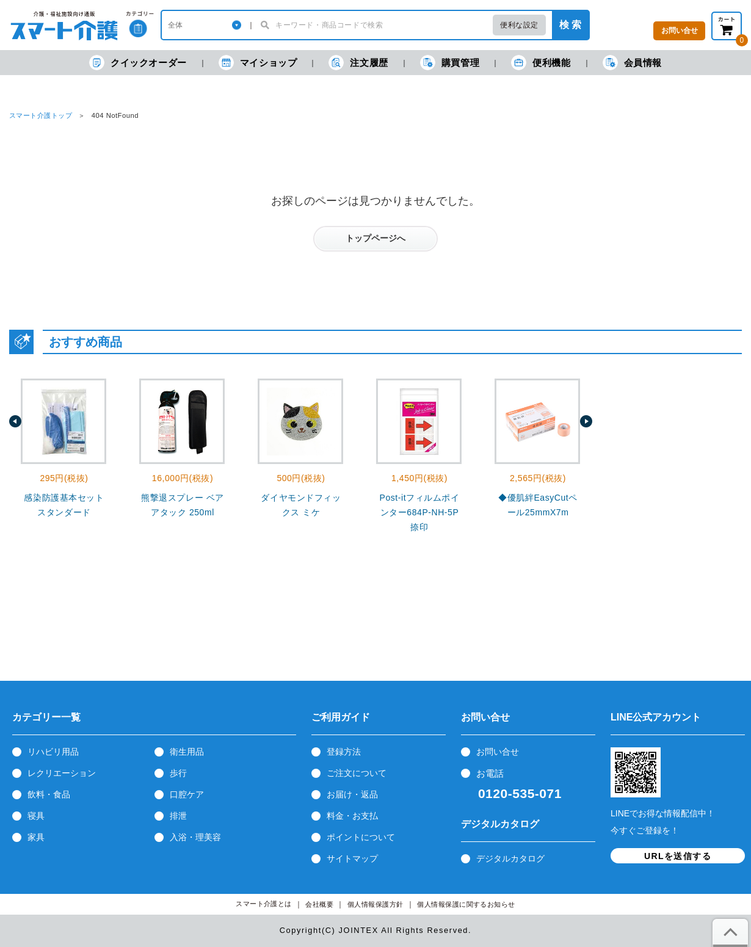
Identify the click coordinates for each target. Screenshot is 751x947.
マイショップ (258, 62)
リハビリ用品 (53, 751)
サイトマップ (352, 858)
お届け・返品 (352, 794)
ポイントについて (361, 837)
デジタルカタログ (510, 858)
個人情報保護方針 (375, 904)
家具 (36, 837)
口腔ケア (187, 794)
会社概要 (319, 904)
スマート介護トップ (40, 115)
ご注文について (356, 773)
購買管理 (449, 62)
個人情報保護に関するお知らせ (466, 904)
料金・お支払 (352, 815)
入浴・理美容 (195, 837)
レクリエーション (61, 773)
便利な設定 (519, 25)
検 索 (570, 25)
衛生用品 (187, 751)
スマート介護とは (264, 904)
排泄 (178, 815)
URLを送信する (677, 856)
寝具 (36, 815)
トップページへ (375, 238)
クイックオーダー (138, 62)
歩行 (178, 773)
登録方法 (344, 751)
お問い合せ (497, 751)
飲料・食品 (48, 794)
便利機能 (540, 62)
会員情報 (632, 62)
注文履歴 (358, 62)
